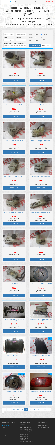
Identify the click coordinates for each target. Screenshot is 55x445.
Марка (5, 32)
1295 (22, 409)
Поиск (42, 32)
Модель (18, 32)
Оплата (3, 429)
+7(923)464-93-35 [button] (50, 1)
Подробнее (14, 80)
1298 (34, 409)
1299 (38, 409)
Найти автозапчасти (35, 45)
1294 (18, 409)
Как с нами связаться (25, 433)
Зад (36, 37)
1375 (49, 409)
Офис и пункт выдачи (25, 427)
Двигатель (18, 37)
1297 (30, 409)
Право (37, 34)
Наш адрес (4, 435)
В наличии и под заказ (46, 38)
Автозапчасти (5, 425)
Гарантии (4, 431)
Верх (30, 40)
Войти (42, 1)
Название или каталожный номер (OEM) (14, 43)
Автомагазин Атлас (8, 2)
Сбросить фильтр (46, 45)
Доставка (4, 427)
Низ (36, 40)
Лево (31, 34)
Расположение (32, 32)
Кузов (5, 37)
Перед (31, 37)
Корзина (37, 1)
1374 (45, 409)
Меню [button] (17, 1)
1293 (13, 409)
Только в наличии (44, 35)
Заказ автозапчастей (7, 433)
